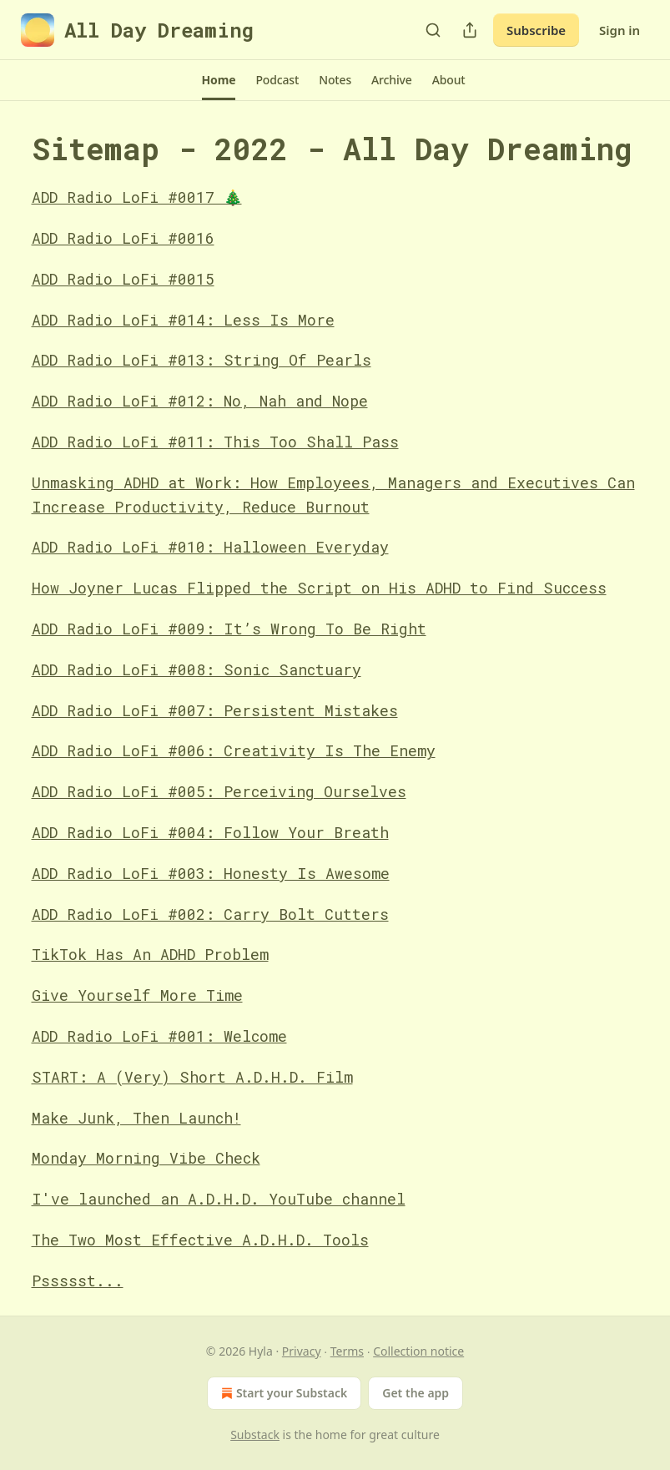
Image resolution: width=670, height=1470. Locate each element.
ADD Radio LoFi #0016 (123, 238)
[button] (219, 80)
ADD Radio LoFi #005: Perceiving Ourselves (219, 791)
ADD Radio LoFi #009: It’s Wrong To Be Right (229, 629)
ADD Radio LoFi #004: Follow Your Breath (210, 832)
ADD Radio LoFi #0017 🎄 (137, 197)
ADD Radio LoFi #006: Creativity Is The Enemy (234, 750)
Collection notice (418, 1351)
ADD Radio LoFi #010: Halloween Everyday (210, 547)
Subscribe (536, 30)
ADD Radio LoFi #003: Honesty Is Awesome (211, 873)
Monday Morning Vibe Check (146, 1158)
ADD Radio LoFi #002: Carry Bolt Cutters (210, 914)
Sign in (619, 30)
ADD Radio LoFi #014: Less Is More (183, 320)
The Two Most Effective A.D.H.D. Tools (200, 1240)
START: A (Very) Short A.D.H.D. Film (192, 1077)
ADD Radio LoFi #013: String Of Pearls (201, 360)
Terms (347, 1351)
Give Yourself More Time (137, 995)
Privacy (301, 1351)
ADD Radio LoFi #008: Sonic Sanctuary (196, 669)
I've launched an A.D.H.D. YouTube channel (219, 1199)
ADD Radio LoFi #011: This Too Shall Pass (215, 442)
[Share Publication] (469, 30)
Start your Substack (282, 1393)
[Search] (433, 30)
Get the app (415, 1393)
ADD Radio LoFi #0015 (123, 279)
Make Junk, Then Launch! (136, 1118)
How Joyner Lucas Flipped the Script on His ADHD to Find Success (319, 588)
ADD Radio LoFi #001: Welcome (159, 1036)
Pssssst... (77, 1280)
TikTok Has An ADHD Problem (150, 954)
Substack (255, 1434)
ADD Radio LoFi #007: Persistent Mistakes (215, 710)
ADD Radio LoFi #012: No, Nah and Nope (200, 401)
